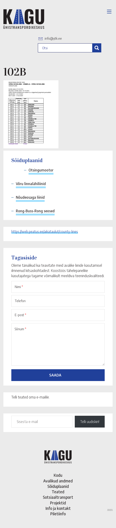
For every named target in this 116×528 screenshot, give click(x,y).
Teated (58, 491)
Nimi (19, 287)
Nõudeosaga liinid (30, 197)
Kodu (58, 475)
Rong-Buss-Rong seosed (35, 211)
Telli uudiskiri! (89, 421)
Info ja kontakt (58, 508)
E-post (20, 315)
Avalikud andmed (58, 480)
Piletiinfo (58, 513)
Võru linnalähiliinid (31, 183)
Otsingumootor (41, 170)
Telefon (20, 301)
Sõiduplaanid (58, 486)
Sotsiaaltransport (58, 497)
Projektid (58, 502)
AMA (110, 510)
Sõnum (20, 329)
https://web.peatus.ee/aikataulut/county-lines (44, 231)
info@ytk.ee (53, 38)
